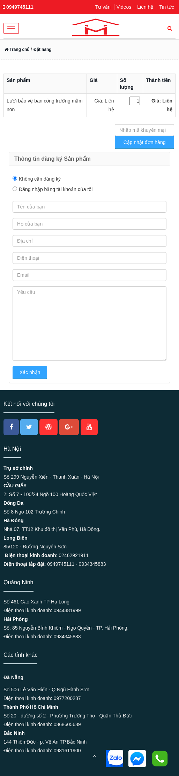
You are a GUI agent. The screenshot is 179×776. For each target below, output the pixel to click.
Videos (124, 7)
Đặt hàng (42, 49)
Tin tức (166, 7)
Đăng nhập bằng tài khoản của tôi (55, 189)
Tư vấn (103, 7)
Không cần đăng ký (40, 179)
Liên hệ (145, 7)
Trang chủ (17, 49)
